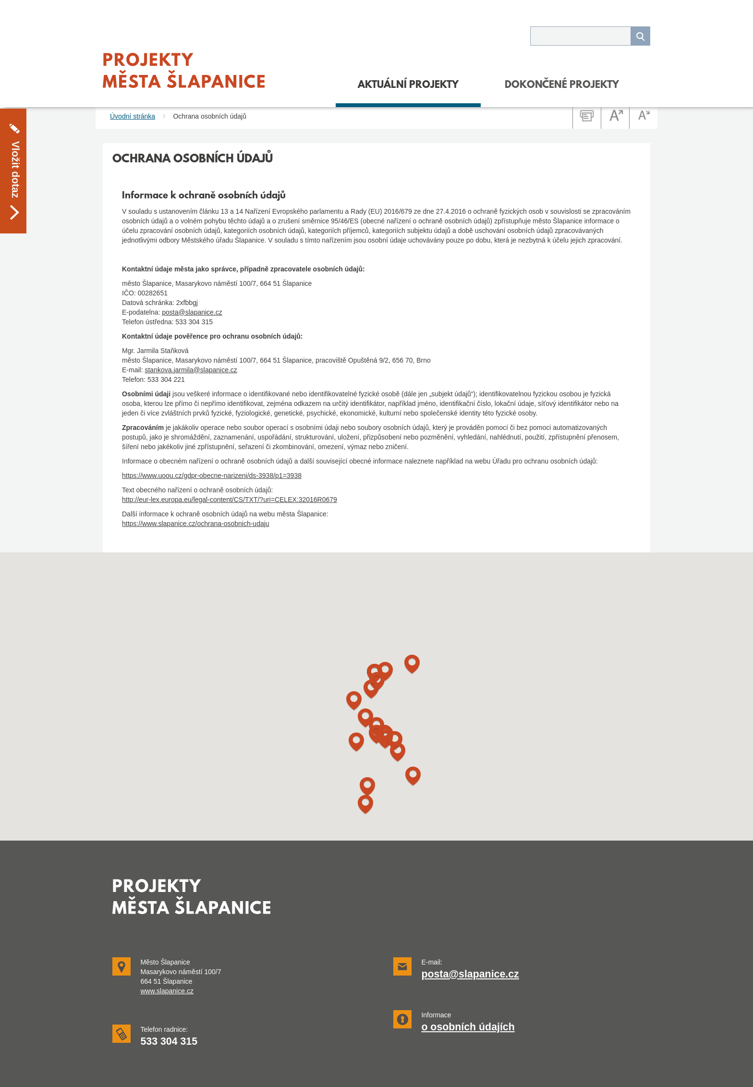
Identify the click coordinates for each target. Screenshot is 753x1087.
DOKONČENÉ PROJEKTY (562, 85)
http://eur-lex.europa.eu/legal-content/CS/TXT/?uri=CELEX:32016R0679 (229, 499)
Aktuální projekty (408, 85)
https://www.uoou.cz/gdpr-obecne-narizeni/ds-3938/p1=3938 (212, 475)
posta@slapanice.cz (192, 312)
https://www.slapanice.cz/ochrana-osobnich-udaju (195, 523)
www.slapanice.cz (167, 991)
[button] (367, 787)
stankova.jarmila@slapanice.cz (191, 370)
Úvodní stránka (132, 116)
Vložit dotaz (15, 141)
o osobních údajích (467, 1027)
